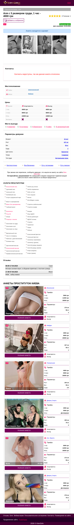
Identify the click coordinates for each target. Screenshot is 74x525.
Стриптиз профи (31, 207)
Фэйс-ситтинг (30, 192)
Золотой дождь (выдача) (33, 245)
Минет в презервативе (11, 201)
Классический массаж (11, 248)
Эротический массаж (11, 245)
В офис (48, 127)
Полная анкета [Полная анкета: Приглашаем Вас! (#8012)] (24, 430)
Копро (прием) (30, 253)
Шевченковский (33, 90)
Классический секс (10, 186)
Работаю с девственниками (13, 238)
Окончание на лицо (10, 229)
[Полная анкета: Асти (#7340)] (24, 450)
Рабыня (28, 230)
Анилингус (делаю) (31, 242)
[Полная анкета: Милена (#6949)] (24, 338)
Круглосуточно (10, 165)
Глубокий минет (9, 207)
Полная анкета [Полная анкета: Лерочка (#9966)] (24, 318)
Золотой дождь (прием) (33, 247)
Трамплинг (29, 224)
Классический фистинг (33, 234)
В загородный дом (61, 127)
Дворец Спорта (50, 400)
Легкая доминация (31, 216)
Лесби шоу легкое (31, 186)
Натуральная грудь (61, 158)
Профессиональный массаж (13, 253)
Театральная (49, 363)
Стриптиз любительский (33, 204)
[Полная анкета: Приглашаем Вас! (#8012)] (24, 413)
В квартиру (10, 127)
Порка (28, 227)
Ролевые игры (9, 241)
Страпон (28, 222)
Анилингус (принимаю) (33, 239)
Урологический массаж (11, 250)
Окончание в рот (10, 226)
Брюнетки (65, 152)
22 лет (66, 139)
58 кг (66, 145)
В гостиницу (22, 127)
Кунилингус (8, 211)
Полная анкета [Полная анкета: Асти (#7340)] (24, 468)
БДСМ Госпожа (30, 219)
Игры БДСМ (29, 214)
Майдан (30, 94)
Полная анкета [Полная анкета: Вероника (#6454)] (24, 505)
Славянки (65, 155)
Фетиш (28, 197)
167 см (66, 142)
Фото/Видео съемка (32, 200)
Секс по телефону (10, 235)
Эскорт (7, 216)
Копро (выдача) (30, 250)
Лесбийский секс (10, 194)
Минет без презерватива (12, 204)
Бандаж (28, 211)
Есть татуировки (46, 165)
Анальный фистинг (31, 237)
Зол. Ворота (49, 438)
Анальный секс (9, 192)
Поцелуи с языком (10, 219)
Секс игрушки (30, 194)
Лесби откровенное (32, 189)
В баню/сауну (36, 127)
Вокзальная (49, 288)
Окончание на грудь (11, 223)
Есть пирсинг (64, 165)
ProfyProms (23, 519)
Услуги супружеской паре (12, 197)
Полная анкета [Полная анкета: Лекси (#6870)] (24, 393)
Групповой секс (9, 189)
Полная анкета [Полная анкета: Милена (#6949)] (24, 355)
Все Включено (28, 165)
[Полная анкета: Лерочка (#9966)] (24, 300)
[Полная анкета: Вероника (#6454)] (24, 488)
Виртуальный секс (10, 233)
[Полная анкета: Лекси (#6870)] (24, 375)
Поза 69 (7, 214)
